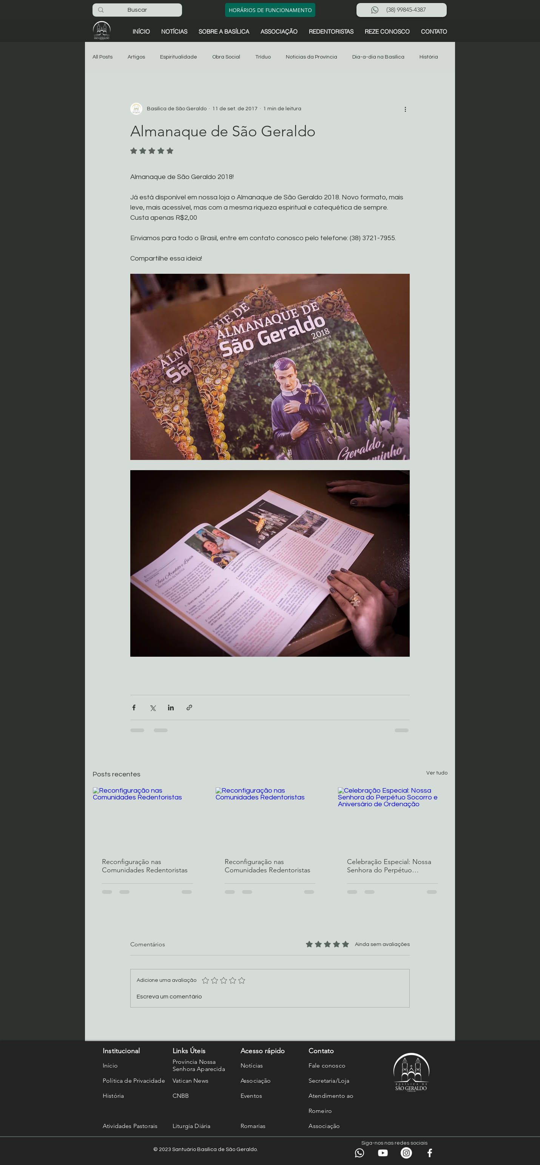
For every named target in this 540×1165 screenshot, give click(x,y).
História (429, 57)
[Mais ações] (405, 108)
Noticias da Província (311, 57)
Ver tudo (436, 773)
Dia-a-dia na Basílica (378, 57)
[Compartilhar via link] (189, 707)
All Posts (103, 57)
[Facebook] (429, 1153)
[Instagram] (406, 1153)
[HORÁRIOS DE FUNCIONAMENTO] (270, 10)
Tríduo (263, 57)
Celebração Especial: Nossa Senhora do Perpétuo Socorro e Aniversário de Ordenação (389, 866)
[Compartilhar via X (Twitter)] (152, 707)
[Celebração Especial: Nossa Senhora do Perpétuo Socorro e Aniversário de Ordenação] (392, 818)
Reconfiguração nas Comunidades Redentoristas (145, 866)
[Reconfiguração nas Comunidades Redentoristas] (147, 818)
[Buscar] (137, 10)
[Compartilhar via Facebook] (133, 707)
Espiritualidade (178, 57)
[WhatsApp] (359, 1153)
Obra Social (226, 57)
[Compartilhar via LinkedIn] (170, 707)
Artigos (136, 57)
